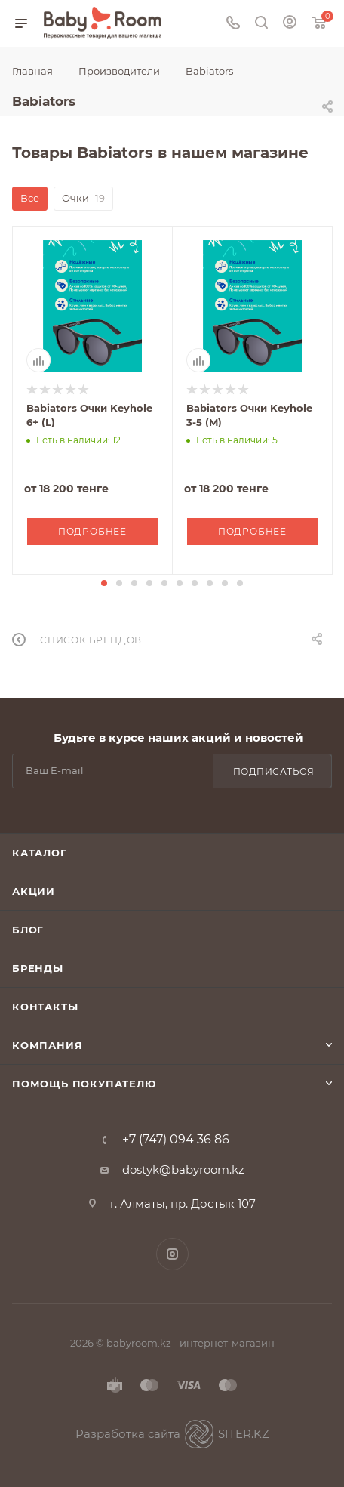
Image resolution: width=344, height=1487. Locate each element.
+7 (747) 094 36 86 (175, 1140)
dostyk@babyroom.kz (183, 1169)
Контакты (45, 1007)
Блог (28, 930)
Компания (47, 1045)
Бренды (37, 968)
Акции (33, 891)
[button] (104, 583)
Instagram (172, 1254)
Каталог (39, 853)
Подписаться (274, 771)
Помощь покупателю (84, 1084)
